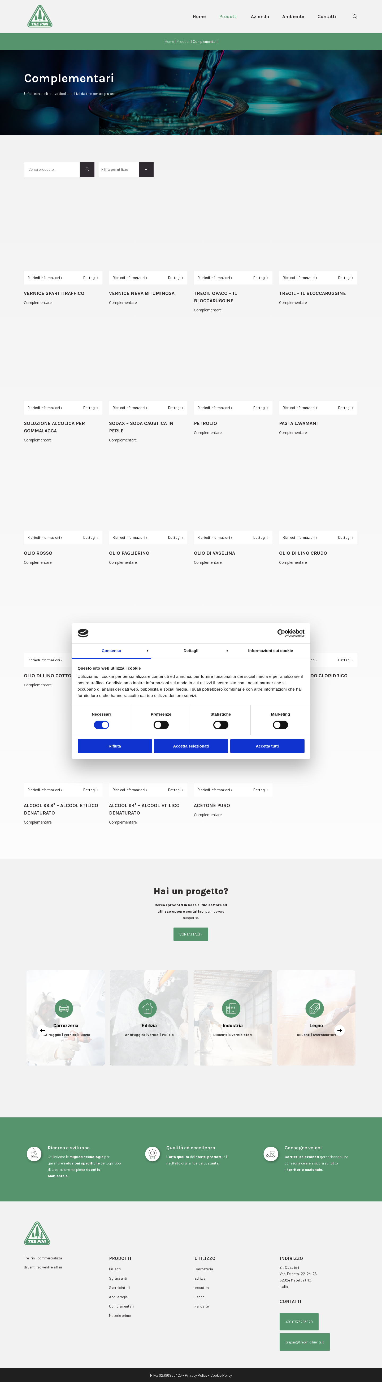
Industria (201, 1287)
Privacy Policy (196, 1375)
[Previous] (42, 1030)
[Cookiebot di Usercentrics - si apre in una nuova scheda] (281, 633)
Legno (199, 1297)
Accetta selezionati (191, 746)
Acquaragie (118, 1297)
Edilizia (200, 1278)
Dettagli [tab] (191, 650)
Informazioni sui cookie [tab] (270, 650)
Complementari (121, 1306)
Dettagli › (91, 277)
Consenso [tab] (111, 650)
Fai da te (201, 1306)
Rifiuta (114, 746)
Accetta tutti (267, 746)
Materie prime (120, 1315)
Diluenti (115, 1269)
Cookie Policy (221, 1375)
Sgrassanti (118, 1278)
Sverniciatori (119, 1287)
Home (169, 41)
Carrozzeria (203, 1269)
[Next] (339, 1030)
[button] (190, 934)
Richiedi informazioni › (45, 277)
